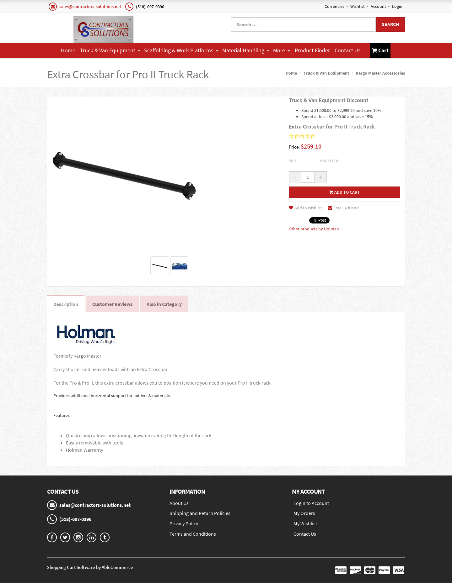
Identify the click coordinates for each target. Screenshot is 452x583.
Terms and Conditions (193, 534)
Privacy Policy (184, 523)
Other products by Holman (314, 229)
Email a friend (343, 208)
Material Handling (245, 50)
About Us (179, 503)
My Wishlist (305, 523)
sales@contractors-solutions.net (90, 6)
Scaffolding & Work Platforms (181, 50)
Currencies (334, 6)
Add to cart (344, 192)
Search (390, 24)
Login (397, 6)
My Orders (304, 513)
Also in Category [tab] (164, 304)
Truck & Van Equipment (110, 50)
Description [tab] (65, 304)
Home (68, 50)
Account (378, 6)
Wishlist (357, 6)
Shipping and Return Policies (200, 513)
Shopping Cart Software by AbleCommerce (90, 567)
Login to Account (311, 503)
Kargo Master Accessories (380, 73)
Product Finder (312, 50)
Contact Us (348, 50)
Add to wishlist (305, 208)
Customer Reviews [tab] (112, 304)
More (281, 50)
